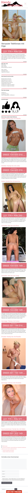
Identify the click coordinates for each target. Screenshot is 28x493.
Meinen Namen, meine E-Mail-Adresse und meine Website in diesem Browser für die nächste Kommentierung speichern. (13, 479)
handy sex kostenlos (6, 447)
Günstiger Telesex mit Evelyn (10, 321)
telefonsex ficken (13, 448)
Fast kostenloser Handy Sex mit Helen (13, 429)
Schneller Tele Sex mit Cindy (10, 275)
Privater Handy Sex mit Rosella (11, 336)
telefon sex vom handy (5, 448)
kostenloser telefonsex (21, 447)
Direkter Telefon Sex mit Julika (8, 451)
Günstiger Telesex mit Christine (11, 383)
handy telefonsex (14, 447)
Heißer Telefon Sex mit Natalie (11, 118)
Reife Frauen (5, 446)
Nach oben (25, 61)
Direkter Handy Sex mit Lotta (10, 166)
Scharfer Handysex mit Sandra (8, 450)
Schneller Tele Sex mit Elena (10, 225)
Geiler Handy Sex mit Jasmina (10, 181)
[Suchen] (15, 489)
